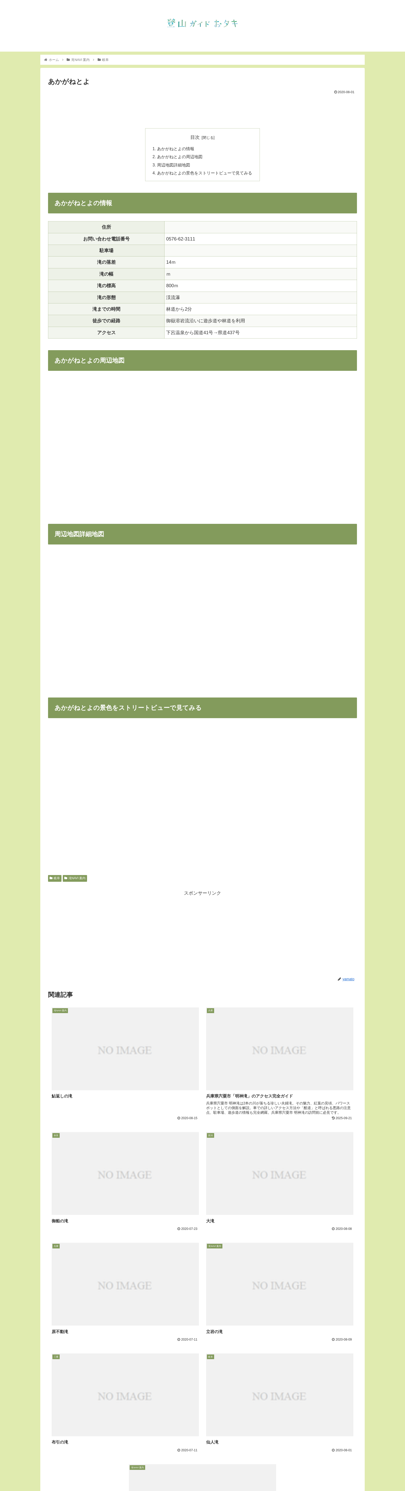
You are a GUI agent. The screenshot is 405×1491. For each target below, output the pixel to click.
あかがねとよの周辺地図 (179, 157)
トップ (255, 1475)
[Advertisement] (202, 110)
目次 (195, 137)
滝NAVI (292, 1475)
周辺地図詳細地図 (173, 165)
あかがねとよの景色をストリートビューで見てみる (204, 174)
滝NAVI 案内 (74, 879)
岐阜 (55, 879)
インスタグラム (316, 1475)
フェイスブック (347, 1475)
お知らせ (274, 1475)
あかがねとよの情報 (175, 149)
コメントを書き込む (202, 1437)
